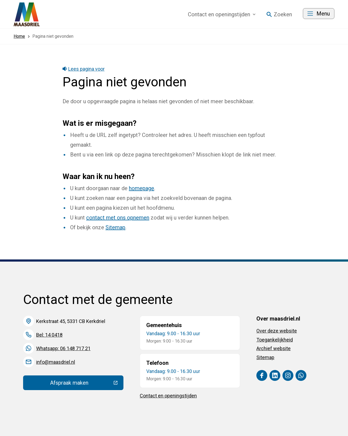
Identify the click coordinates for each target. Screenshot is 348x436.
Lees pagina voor (84, 69)
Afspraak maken (86, 384)
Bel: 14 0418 (49, 335)
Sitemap (115, 227)
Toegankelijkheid (274, 340)
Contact (222, 14)
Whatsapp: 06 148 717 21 (63, 348)
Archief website (273, 348)
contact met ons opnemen (117, 217)
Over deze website (276, 331)
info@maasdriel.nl (55, 362)
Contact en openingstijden (168, 396)
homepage (141, 188)
